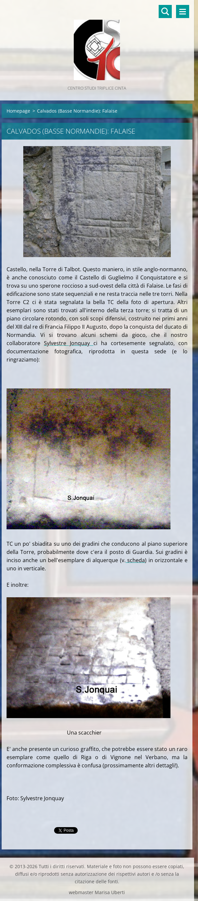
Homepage (18, 111)
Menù (182, 11)
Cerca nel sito (165, 11)
